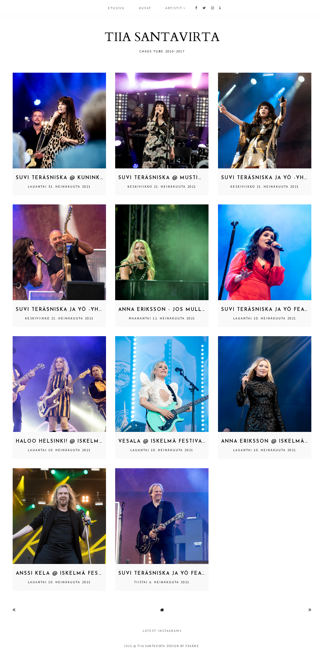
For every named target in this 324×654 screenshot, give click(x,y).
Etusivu (116, 8)
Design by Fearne (183, 646)
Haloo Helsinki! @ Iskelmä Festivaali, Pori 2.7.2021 (98, 441)
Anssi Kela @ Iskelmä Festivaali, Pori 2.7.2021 (89, 573)
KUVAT (145, 8)
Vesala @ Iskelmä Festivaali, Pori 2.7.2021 (185, 441)
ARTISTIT (173, 8)
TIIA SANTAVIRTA (162, 37)
